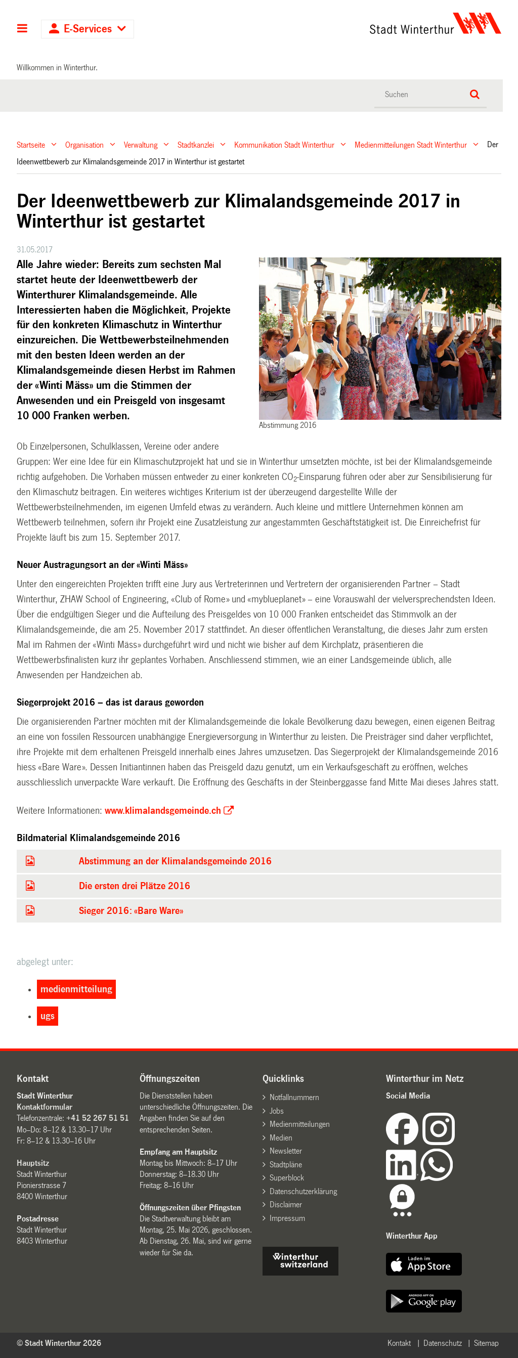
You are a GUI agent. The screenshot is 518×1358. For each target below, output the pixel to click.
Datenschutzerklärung (303, 1191)
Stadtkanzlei (196, 144)
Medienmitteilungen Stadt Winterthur (411, 144)
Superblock (287, 1177)
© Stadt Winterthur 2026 (59, 1343)
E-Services (88, 29)
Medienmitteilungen (300, 1124)
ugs (47, 1016)
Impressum (287, 1218)
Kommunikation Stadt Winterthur (284, 144)
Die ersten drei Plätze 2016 (134, 886)
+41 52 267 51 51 (97, 1118)
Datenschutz (442, 1343)
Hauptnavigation (22, 29)
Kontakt (399, 1343)
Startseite (31, 144)
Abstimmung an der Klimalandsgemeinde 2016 (175, 861)
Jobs (277, 1111)
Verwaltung (140, 144)
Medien (281, 1137)
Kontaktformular (44, 1107)
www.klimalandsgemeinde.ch (163, 811)
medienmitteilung (76, 989)
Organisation (84, 144)
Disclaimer (286, 1204)
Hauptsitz (33, 1163)
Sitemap (486, 1343)
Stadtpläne (286, 1164)
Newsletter (286, 1151)
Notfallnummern (294, 1097)
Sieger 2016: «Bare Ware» (131, 911)
